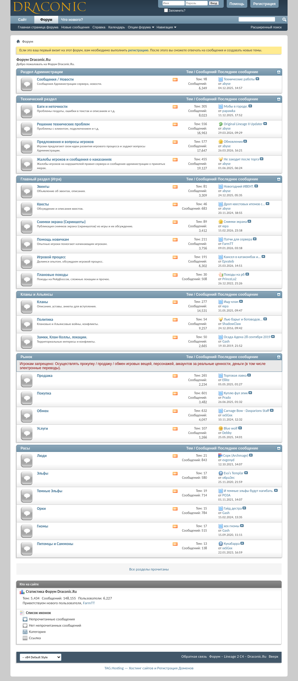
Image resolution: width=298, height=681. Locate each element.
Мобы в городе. (236, 106)
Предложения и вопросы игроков (65, 141)
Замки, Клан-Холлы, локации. (62, 337)
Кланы (42, 302)
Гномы (42, 526)
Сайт (22, 20)
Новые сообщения (75, 27)
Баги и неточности (52, 106)
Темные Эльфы (49, 491)
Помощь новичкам (53, 239)
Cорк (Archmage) (235, 455)
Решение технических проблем (63, 124)
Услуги (42, 428)
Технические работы (239, 79)
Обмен (43, 411)
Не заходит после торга (241, 159)
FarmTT (89, 603)
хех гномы (231, 526)
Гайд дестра (233, 508)
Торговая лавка (235, 375)
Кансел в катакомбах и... (242, 257)
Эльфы (42, 473)
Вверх (273, 656)
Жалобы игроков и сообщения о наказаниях (74, 159)
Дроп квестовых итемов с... (244, 204)
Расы (25, 448)
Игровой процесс (51, 257)
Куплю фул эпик (236, 393)
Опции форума (139, 27)
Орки (41, 508)
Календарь (116, 27)
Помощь (237, 4)
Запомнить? (175, 10)
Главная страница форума (38, 27)
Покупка (44, 393)
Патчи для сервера (238, 239)
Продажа (45, 375)
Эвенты (43, 186)
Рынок (26, 357)
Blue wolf (230, 428)
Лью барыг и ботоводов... (243, 319)
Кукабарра (232, 544)
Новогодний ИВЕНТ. (239, 186)
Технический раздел (39, 99)
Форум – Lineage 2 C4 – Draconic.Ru (237, 656)
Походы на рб (234, 274)
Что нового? (72, 20)
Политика (45, 319)
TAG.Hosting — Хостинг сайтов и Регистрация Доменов (149, 668)
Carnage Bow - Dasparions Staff (246, 411)
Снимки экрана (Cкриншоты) (61, 222)
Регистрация (264, 4)
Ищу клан (231, 302)
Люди (42, 455)
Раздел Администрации (42, 72)
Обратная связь (194, 656)
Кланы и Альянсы (37, 294)
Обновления (233, 141)
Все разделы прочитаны (149, 569)
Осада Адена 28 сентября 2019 (247, 337)
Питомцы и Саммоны (55, 544)
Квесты (43, 204)
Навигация (165, 27)
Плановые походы (52, 274)
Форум (46, 20)
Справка (98, 27)
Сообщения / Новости (55, 79)
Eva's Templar (233, 473)
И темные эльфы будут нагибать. (248, 491)
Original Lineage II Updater (243, 124)
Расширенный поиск (266, 27)
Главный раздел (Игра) (41, 179)
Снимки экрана (235, 222)
